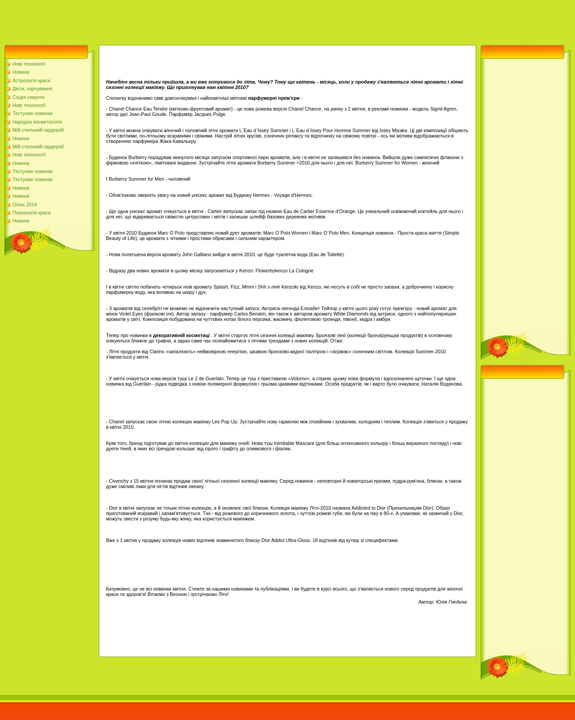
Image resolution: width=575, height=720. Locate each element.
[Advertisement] (163, 20)
